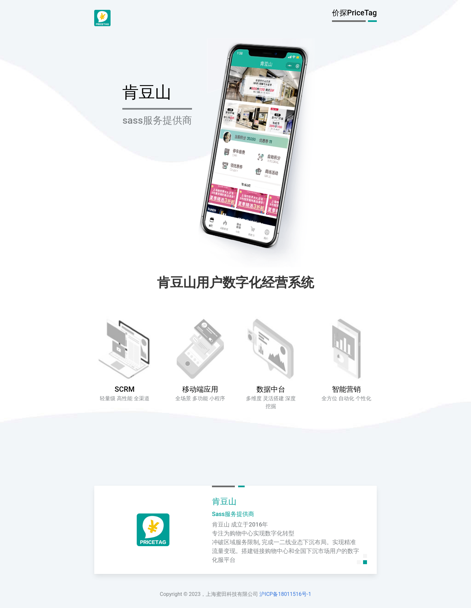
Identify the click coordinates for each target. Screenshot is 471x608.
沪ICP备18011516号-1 (285, 594)
